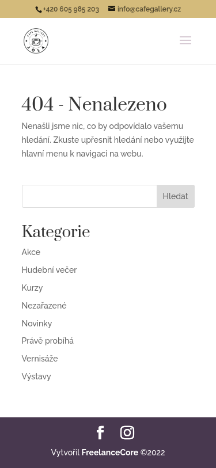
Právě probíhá (48, 340)
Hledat (175, 196)
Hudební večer (49, 270)
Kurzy (32, 287)
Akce (31, 252)
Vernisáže (40, 358)
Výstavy (36, 376)
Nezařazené (44, 305)
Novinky (37, 323)
